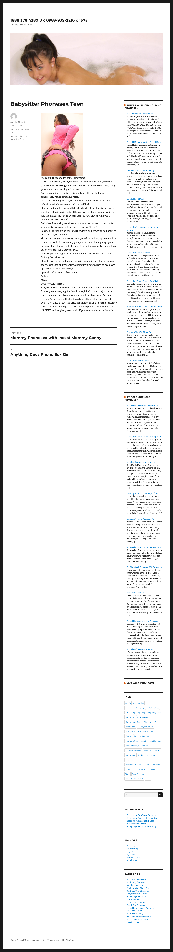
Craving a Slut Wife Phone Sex (139, 332)
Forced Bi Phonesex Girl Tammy (140, 649)
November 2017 (133, 857)
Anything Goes (154, 712)
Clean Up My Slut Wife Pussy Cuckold (142, 493)
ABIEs (128, 703)
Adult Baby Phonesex (136, 882)
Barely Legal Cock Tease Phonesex (141, 815)
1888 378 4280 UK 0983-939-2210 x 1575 (49, 20)
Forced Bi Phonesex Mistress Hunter (142, 405)
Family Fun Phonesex (136, 905)
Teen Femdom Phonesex (137, 919)
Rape (147, 764)
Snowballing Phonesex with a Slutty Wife (144, 547)
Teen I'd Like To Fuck (134, 779)
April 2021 (131, 846)
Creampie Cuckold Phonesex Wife (141, 519)
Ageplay (141, 712)
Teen (127, 774)
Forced (128, 736)
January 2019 (132, 849)
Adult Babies (153, 708)
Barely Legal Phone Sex (137, 897)
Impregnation (131, 741)
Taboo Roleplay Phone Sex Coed (140, 821)
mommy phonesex (152, 750)
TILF (148, 779)
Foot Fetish (143, 731)
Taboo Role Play (140, 769)
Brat (156, 722)
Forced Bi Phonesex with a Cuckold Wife (144, 142)
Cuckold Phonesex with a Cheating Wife (144, 437)
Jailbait (144, 746)
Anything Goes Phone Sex (138, 888)
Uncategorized (133, 922)
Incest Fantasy (155, 741)
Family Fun (130, 731)
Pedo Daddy (151, 755)
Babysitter (14, 136)
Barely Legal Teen (133, 722)
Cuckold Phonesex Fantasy (138, 253)
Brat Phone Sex (133, 899)
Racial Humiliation (133, 764)
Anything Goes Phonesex (138, 891)
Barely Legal (142, 717)
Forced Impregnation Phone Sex (141, 908)
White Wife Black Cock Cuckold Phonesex (144, 307)
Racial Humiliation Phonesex (139, 916)
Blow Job (148, 722)
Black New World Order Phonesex (141, 114)
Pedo (140, 755)
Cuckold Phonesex (140, 683)
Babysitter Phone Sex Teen (138, 894)
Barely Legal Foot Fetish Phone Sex (142, 818)
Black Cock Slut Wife (135, 199)
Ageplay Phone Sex (18, 122)
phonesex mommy (133, 760)
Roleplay (156, 764)
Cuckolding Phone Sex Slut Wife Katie (143, 281)
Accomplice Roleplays (135, 708)
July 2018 (130, 852)
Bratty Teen (130, 727)
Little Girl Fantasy (133, 750)
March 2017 (132, 860)
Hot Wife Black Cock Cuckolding (140, 170)
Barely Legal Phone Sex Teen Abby (141, 826)
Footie (153, 731)
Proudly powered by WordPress (61, 940)
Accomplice (138, 703)
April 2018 (131, 854)
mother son (130, 755)
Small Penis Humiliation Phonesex (142, 462)
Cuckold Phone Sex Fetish (138, 360)
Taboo (128, 769)
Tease (22, 139)
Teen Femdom (138, 774)
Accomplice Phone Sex (136, 824)
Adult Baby (130, 712)
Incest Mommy (132, 746)
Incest (143, 741)
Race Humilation (152, 760)
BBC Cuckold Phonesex (137, 593)
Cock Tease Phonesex (136, 902)
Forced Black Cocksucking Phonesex (142, 621)
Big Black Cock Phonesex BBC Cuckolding (144, 567)
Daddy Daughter (145, 727)
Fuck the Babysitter (142, 736)
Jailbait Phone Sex (134, 911)
